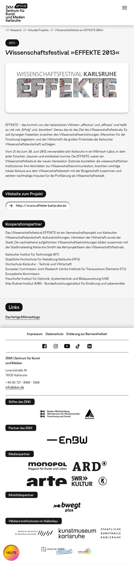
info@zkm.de (14, 387)
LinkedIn (90, 346)
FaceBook (44, 346)
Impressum (35, 334)
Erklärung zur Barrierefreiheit (86, 334)
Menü (125, 7)
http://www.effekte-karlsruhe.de (41, 205)
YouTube (67, 346)
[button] (67, 87)
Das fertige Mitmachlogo (22, 317)
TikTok (78, 346)
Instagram (56, 346)
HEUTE (11, 553)
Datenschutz (54, 334)
